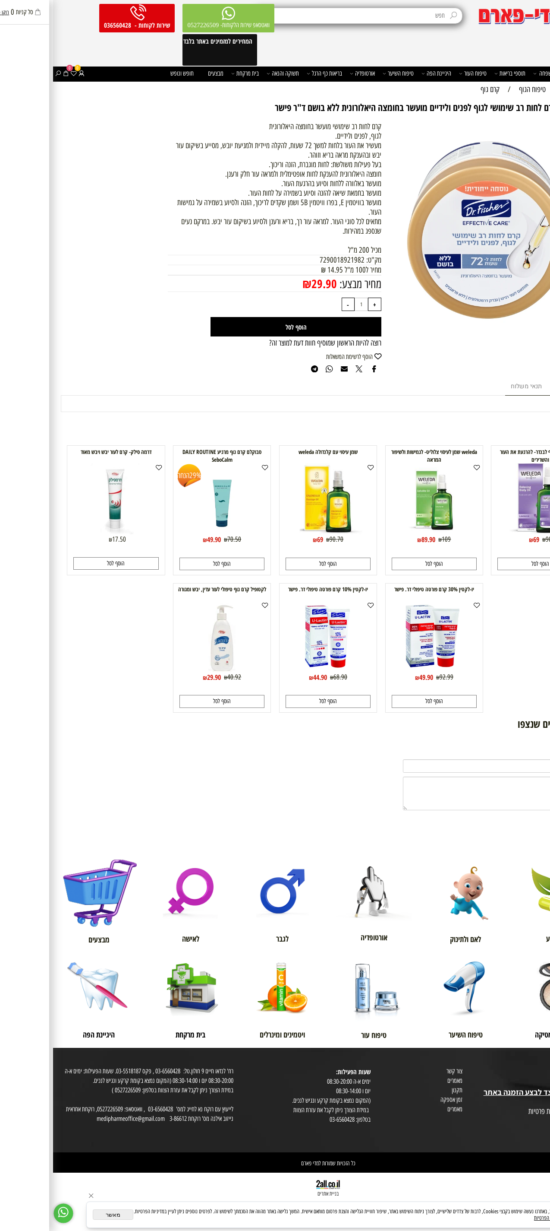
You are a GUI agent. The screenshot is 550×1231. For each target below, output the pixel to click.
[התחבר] (28, 74)
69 (483, 539)
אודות (542, 1063)
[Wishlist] (20, 74)
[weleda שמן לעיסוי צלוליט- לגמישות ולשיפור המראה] (381, 531)
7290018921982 (289, 260)
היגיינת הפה (383, 74)
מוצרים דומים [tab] (518, 386)
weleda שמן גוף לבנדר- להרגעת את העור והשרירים (487, 455)
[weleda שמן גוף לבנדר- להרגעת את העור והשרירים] (487, 531)
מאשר (60, 1215)
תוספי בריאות (456, 74)
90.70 (283, 539)
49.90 (161, 539)
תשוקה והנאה (230, 74)
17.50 (66, 539)
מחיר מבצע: (306, 284)
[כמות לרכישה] (308, 304)
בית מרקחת (192, 74)
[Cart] (12, 74)
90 (496, 539)
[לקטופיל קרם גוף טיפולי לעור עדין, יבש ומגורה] (168, 669)
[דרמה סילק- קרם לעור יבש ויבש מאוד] (63, 531)
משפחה (491, 74)
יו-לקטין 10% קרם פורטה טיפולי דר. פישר (275, 589)
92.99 (393, 677)
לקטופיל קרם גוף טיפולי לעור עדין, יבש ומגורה (169, 589)
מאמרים (401, 1080)
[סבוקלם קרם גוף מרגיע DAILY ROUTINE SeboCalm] (169, 531)
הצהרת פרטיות (532, 1121)
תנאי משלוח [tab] (473, 386)
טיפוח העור (420, 74)
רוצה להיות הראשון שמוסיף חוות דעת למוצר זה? (272, 343)
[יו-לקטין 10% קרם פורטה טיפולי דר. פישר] (275, 669)
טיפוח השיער (345, 74)
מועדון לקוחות (533, 1073)
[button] (487, 564)
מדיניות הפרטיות (495, 1218)
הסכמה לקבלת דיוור (528, 1130)
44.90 (267, 677)
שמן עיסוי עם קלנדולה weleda (275, 452)
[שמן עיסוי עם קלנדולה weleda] (275, 531)
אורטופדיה (309, 74)
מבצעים (162, 73)
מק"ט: (320, 260)
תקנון (404, 1090)
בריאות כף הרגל (271, 74)
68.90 (287, 677)
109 (393, 539)
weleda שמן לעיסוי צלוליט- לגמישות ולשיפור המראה (381, 455)
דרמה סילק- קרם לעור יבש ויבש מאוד (63, 452)
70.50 (181, 539)
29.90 (271, 284)
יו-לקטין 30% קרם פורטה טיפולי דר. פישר (381, 589)
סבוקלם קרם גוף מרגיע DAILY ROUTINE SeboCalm (168, 455)
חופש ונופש (129, 73)
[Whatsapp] (10, 1213)
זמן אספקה (398, 1099)
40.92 (181, 677)
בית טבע (538, 1082)
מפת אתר (538, 1102)
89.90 (375, 539)
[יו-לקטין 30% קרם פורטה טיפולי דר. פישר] (381, 669)
